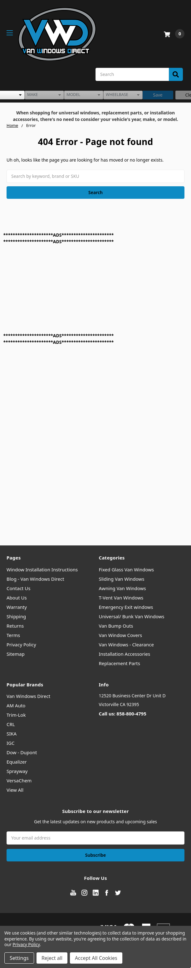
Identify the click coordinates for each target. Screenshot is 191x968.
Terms (13, 635)
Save (158, 95)
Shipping (16, 616)
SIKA (12, 733)
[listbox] (44, 95)
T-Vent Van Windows (121, 597)
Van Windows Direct (28, 696)
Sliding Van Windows (121, 579)
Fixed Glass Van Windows (126, 569)
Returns (15, 626)
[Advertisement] (80, 288)
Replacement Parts (119, 663)
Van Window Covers (120, 635)
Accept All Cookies (96, 958)
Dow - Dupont (22, 752)
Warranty (17, 607)
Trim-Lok (16, 715)
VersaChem (19, 780)
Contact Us (18, 588)
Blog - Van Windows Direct (35, 579)
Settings (19, 958)
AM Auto (16, 705)
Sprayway (17, 771)
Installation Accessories (124, 654)
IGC (11, 743)
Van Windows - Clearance (126, 644)
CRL (11, 724)
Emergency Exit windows (126, 607)
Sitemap (16, 654)
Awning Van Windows (122, 588)
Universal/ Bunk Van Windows (131, 616)
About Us (17, 597)
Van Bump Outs (116, 626)
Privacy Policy (21, 644)
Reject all (52, 958)
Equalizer (17, 762)
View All (15, 790)
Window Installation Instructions (42, 569)
